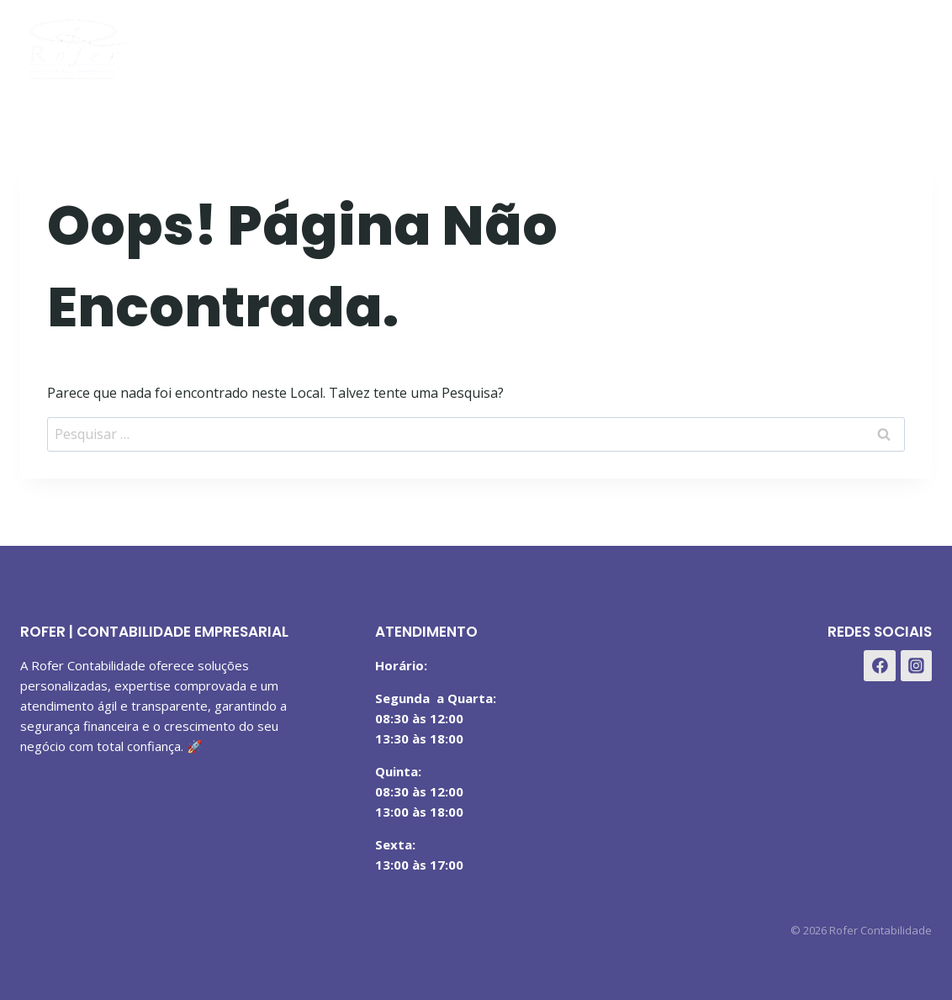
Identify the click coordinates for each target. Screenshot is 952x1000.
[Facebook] (830, 45)
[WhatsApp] (913, 45)
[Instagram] (871, 45)
